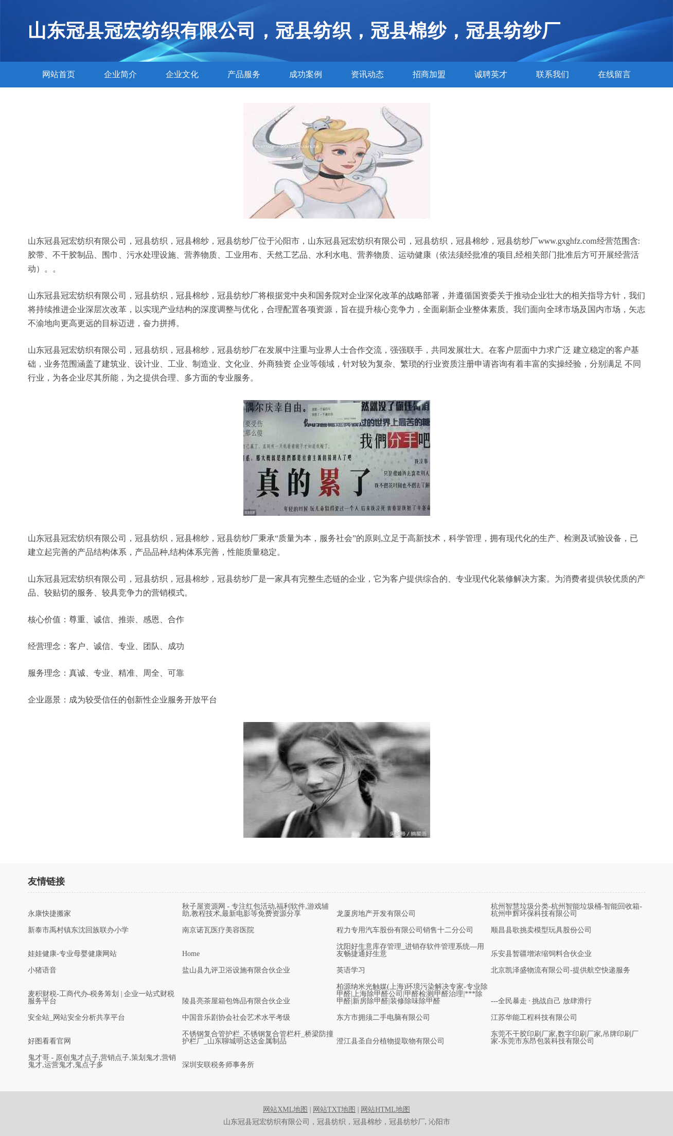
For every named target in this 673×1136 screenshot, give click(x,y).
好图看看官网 (49, 1041)
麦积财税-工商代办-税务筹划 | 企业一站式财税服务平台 (101, 997)
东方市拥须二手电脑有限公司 (383, 1017)
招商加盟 (429, 74)
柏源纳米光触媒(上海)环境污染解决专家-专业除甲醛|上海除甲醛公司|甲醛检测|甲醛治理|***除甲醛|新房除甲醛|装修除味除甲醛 (412, 994)
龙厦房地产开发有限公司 (376, 913)
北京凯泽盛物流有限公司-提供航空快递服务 (560, 970)
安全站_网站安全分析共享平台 (76, 1017)
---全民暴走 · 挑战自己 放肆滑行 (541, 1001)
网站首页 (58, 74)
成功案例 (305, 74)
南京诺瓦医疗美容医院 (218, 930)
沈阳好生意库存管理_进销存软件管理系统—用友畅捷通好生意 (410, 950)
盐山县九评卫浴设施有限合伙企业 (236, 970)
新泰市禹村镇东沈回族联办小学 (78, 930)
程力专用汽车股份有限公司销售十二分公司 (404, 930)
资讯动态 (367, 74)
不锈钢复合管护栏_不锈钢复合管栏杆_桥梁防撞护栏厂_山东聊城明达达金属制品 (257, 1038)
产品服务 (243, 74)
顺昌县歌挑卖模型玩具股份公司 (541, 930)
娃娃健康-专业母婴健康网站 (72, 954)
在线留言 (614, 74)
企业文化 (182, 74)
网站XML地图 (285, 1109)
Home (191, 954)
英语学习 (350, 970)
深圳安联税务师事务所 (218, 1065)
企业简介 (120, 74)
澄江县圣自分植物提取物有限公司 (390, 1041)
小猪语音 (42, 970)
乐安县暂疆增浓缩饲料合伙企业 (541, 954)
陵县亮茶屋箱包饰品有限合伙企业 (236, 1001)
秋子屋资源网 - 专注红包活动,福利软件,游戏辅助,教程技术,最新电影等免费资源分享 (255, 910)
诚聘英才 (490, 74)
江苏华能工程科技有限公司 (534, 1017)
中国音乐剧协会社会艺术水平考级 (236, 1017)
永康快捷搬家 (49, 913)
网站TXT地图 (334, 1109)
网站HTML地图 (385, 1109)
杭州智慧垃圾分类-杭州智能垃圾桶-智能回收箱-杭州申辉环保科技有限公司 (566, 910)
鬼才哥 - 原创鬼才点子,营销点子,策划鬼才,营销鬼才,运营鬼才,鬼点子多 (102, 1061)
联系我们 (552, 74)
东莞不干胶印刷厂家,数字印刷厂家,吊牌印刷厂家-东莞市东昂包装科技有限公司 (565, 1038)
